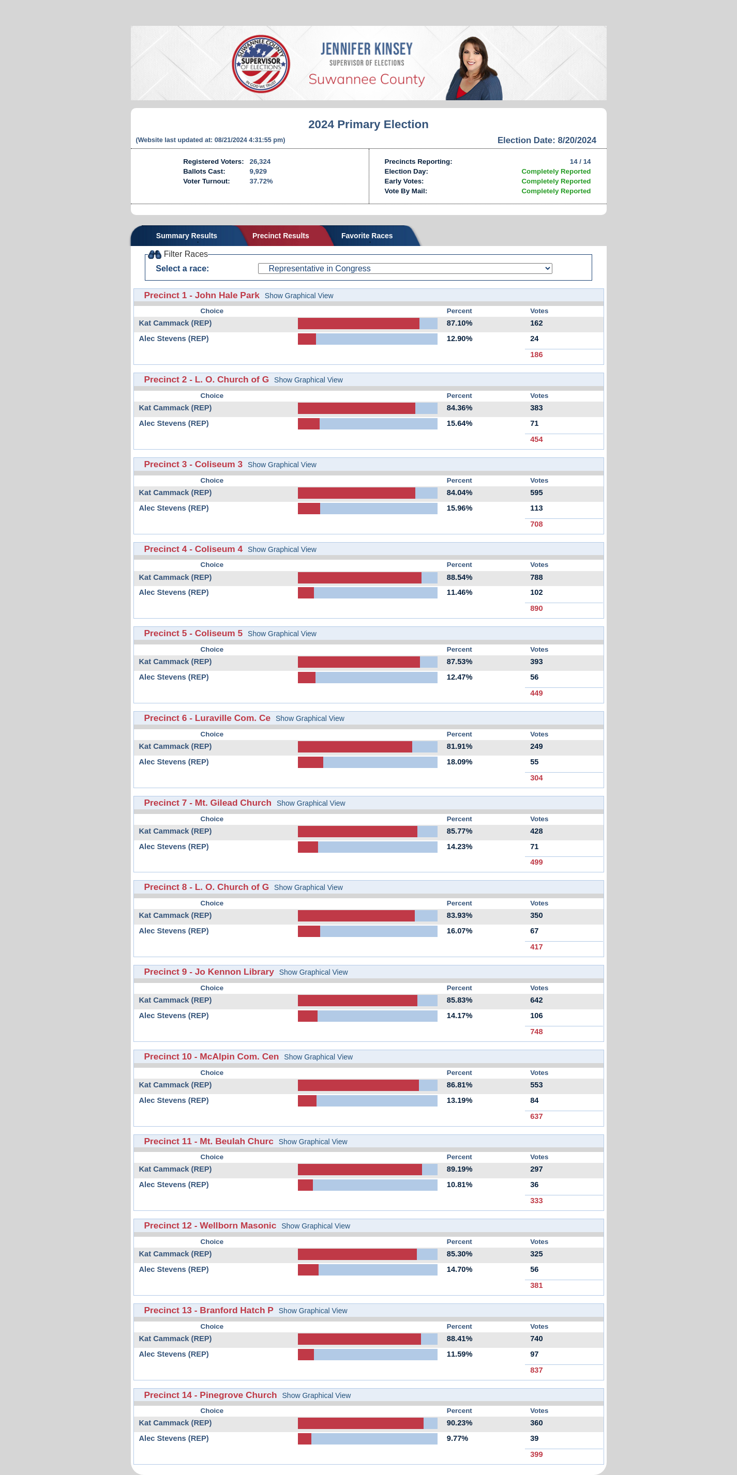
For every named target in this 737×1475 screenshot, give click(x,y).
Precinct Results (280, 236)
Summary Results (186, 236)
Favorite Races (367, 236)
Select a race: (182, 268)
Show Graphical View (299, 295)
